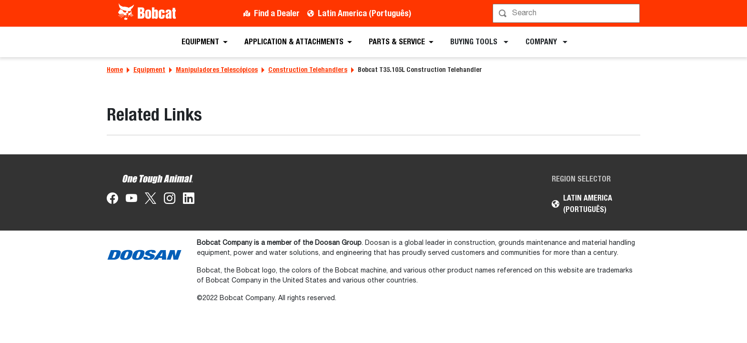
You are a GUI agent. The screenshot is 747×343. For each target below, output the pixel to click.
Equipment (149, 69)
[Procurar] (567, 13)
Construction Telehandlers (307, 69)
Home (115, 69)
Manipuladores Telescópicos (217, 69)
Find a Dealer (277, 13)
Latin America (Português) (364, 13)
